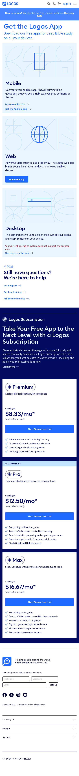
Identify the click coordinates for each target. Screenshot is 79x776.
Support (6, 737)
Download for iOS (15, 104)
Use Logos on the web (17, 253)
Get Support (10, 285)
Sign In (67, 3)
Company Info (8, 719)
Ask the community (14, 298)
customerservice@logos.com (31, 704)
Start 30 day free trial (39, 429)
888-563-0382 (8, 704)
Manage (6, 728)
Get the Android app (16, 109)
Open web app (16, 179)
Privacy (27, 758)
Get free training (13, 292)
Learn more (8, 366)
